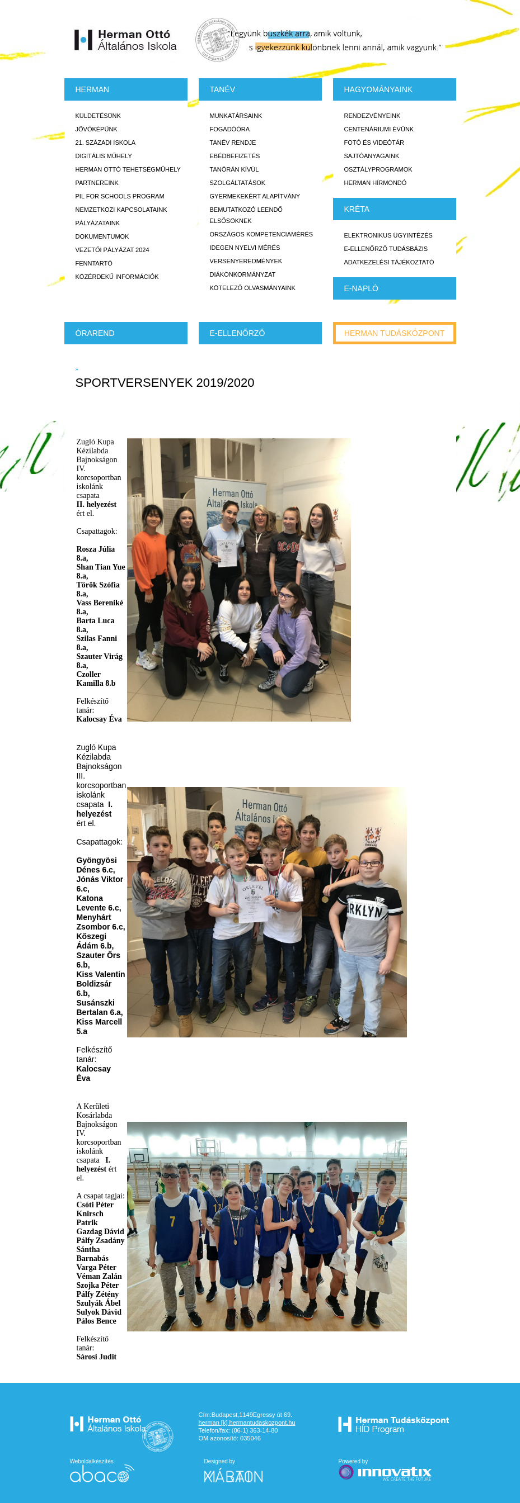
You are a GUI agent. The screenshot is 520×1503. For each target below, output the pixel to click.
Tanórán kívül (234, 169)
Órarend (95, 333)
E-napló (361, 288)
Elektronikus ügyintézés (388, 235)
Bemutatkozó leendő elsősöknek (246, 215)
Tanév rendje (233, 142)
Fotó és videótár (374, 142)
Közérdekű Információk (117, 276)
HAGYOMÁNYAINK (378, 89)
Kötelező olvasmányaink (253, 288)
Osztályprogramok (378, 169)
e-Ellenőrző (237, 333)
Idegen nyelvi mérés (245, 247)
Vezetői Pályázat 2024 (112, 249)
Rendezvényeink (372, 115)
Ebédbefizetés (235, 156)
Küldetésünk (98, 115)
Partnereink (97, 182)
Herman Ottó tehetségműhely (128, 169)
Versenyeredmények (246, 261)
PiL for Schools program (120, 196)
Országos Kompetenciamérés (261, 234)
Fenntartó (94, 263)
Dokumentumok (102, 236)
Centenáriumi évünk (379, 129)
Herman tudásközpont (394, 333)
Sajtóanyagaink (372, 156)
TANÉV (223, 89)
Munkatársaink (236, 115)
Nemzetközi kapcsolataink (121, 209)
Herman (93, 89)
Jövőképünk (97, 129)
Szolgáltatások (238, 182)
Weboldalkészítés (102, 1470)
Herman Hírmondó (375, 182)
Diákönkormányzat (243, 274)
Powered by (386, 1470)
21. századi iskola (106, 142)
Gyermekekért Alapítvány (255, 196)
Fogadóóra (230, 129)
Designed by (240, 1470)
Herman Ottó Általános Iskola (126, 40)
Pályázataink (98, 223)
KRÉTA (357, 209)
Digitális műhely (104, 156)
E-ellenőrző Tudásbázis (386, 248)
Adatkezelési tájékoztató (389, 262)
